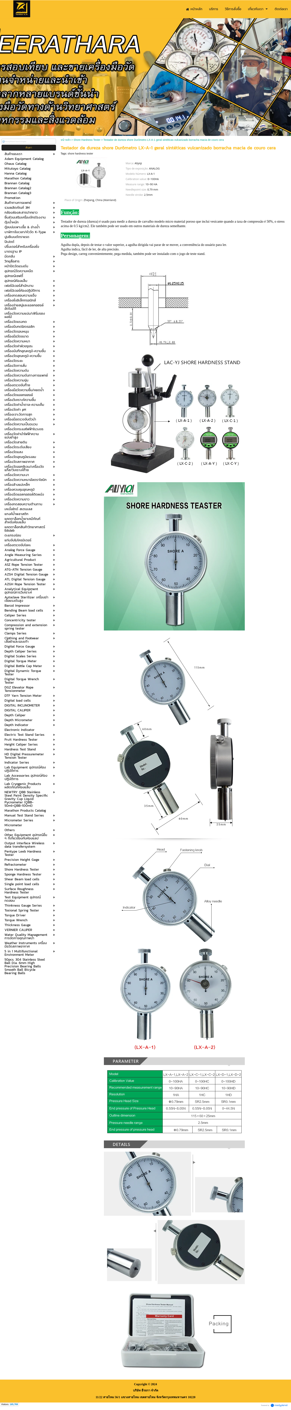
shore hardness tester (80, 153)
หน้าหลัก (66, 139)
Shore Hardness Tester (87, 139)
